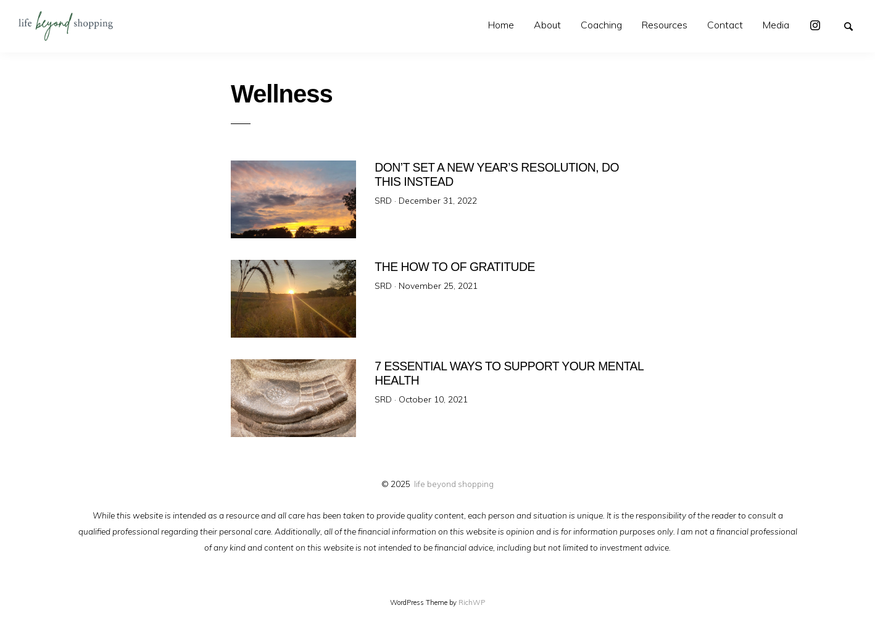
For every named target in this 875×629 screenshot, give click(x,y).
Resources (664, 25)
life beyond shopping (454, 483)
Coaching (601, 25)
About (547, 25)
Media (776, 25)
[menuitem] (501, 25)
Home (501, 25)
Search (854, 25)
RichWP (471, 602)
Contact (725, 25)
